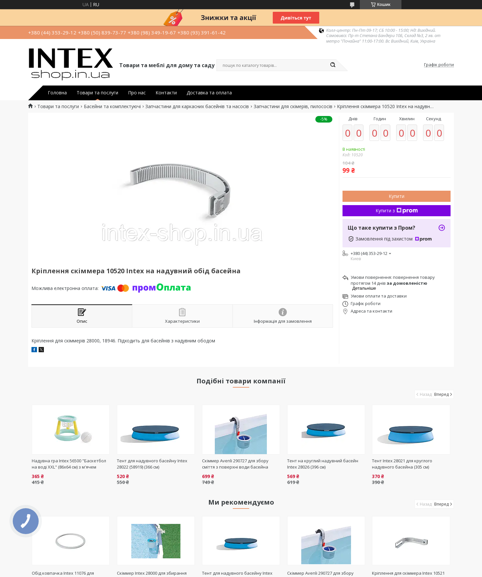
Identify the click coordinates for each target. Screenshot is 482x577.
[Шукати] (332, 65)
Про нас (137, 92)
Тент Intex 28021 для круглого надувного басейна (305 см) (402, 464)
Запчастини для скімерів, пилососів (293, 106)
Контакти (166, 92)
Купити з (397, 210)
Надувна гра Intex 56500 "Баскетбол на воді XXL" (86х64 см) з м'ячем (69, 464)
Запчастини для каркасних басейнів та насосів (197, 106)
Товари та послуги (97, 92)
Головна (57, 92)
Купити (396, 196)
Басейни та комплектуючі (112, 106)
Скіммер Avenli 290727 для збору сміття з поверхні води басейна (235, 464)
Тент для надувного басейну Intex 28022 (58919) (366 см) (152, 464)
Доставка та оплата (209, 92)
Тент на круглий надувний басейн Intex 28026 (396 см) (322, 464)
